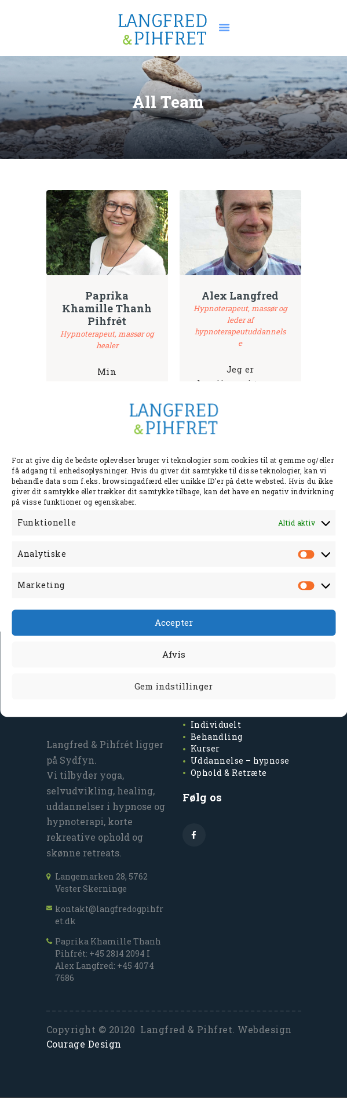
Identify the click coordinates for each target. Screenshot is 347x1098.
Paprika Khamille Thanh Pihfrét (107, 308)
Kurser (205, 748)
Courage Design (84, 1044)
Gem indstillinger (173, 686)
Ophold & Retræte (229, 772)
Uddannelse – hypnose (240, 760)
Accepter (174, 623)
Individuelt (216, 724)
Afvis (173, 655)
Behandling (217, 736)
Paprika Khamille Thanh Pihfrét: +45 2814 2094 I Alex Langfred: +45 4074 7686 (108, 959)
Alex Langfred (240, 295)
